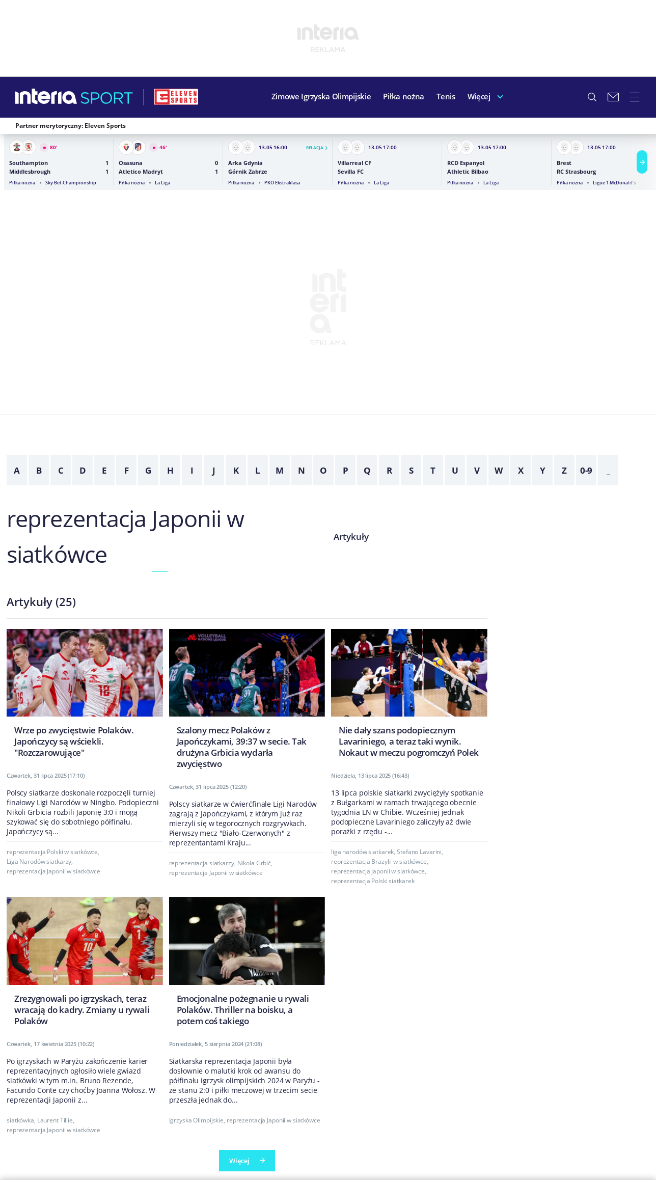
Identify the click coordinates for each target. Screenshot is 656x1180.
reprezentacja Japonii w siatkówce (53, 871)
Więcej (479, 96)
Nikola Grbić (254, 863)
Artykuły (351, 536)
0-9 (586, 470)
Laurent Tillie (55, 1120)
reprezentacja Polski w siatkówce (52, 851)
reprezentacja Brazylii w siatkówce (379, 861)
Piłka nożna (403, 96)
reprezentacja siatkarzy (201, 863)
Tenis (445, 96)
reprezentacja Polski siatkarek (372, 880)
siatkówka (20, 1120)
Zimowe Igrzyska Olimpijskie (321, 96)
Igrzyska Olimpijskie (196, 1120)
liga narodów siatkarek (362, 851)
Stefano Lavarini (419, 851)
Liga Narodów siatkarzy (39, 861)
